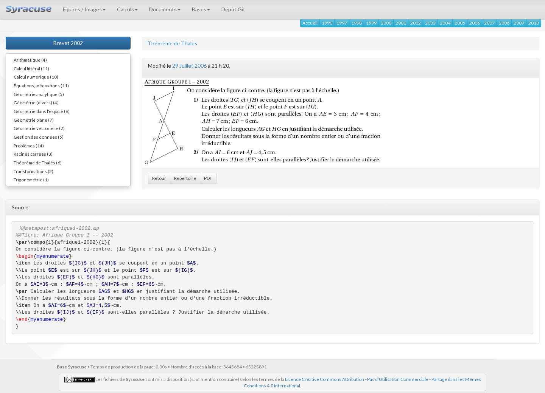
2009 (519, 23)
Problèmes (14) (29, 145)
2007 (489, 23)
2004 (445, 23)
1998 (356, 23)
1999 (371, 23)
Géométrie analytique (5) (39, 94)
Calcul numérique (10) (36, 76)
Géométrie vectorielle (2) (39, 128)
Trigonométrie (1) (31, 179)
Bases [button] (201, 9)
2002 (415, 23)
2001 (401, 23)
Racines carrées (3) (33, 153)
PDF (208, 178)
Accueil (310, 23)
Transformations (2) (33, 171)
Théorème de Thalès (172, 43)
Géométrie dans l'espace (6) (42, 111)
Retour (159, 178)
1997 (341, 23)
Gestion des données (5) (39, 136)
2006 (474, 23)
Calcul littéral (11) (31, 68)
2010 (533, 23)
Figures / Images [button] (84, 9)
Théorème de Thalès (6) (38, 162)
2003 (430, 23)
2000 (386, 23)
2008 (504, 23)
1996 (327, 23)
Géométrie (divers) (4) (36, 102)
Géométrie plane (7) (34, 119)
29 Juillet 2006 (189, 65)
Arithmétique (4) (30, 59)
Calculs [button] (127, 9)
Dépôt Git (233, 9)
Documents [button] (165, 9)
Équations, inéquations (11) (41, 85)
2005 (460, 23)
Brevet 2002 (68, 43)
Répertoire (185, 178)
